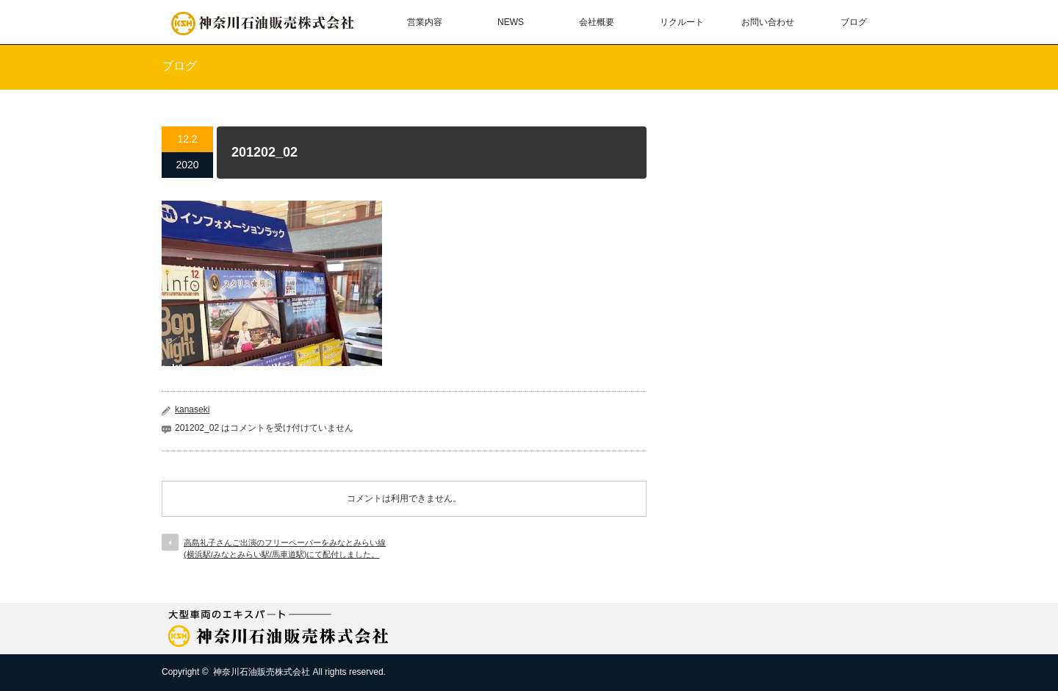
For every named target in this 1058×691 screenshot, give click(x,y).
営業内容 (424, 22)
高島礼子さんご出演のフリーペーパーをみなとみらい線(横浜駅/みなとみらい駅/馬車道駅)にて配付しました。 (285, 548)
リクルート (682, 22)
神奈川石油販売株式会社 (261, 672)
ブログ (854, 22)
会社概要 (596, 22)
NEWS (510, 22)
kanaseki (192, 409)
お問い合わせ (767, 22)
